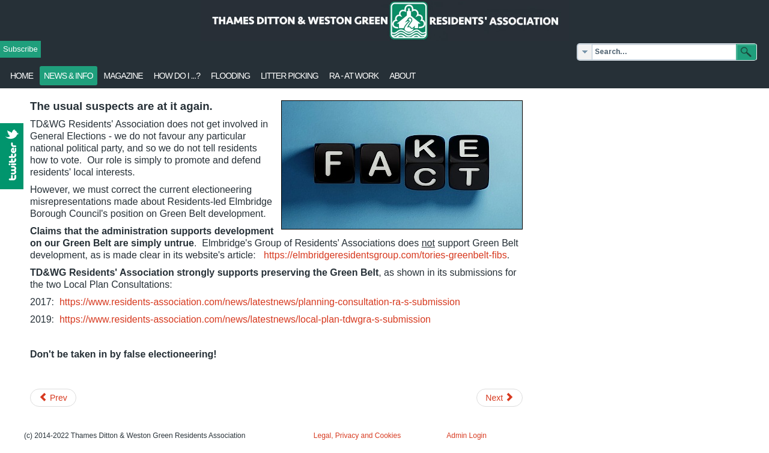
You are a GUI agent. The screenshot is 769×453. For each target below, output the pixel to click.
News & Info (68, 76)
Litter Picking (289, 76)
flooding (230, 76)
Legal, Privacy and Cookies (357, 435)
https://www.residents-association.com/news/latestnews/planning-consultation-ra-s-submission (259, 302)
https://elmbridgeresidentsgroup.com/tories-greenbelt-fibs (385, 255)
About (402, 76)
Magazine (123, 76)
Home (21, 76)
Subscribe (20, 48)
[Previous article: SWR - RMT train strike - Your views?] (53, 398)
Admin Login (466, 435)
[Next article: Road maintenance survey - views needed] (499, 398)
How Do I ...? (177, 76)
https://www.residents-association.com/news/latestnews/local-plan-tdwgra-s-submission (245, 319)
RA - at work (353, 76)
